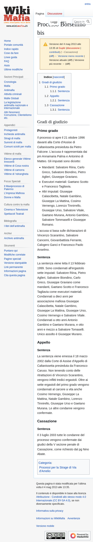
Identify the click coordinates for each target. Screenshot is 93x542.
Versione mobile (45, 526)
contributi (54, 52)
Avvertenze (74, 518)
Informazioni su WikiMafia (50, 518)
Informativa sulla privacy (49, 510)
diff (51, 56)
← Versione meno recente (69, 56)
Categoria (45, 462)
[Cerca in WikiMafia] (82, 22)
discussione (73, 48)
